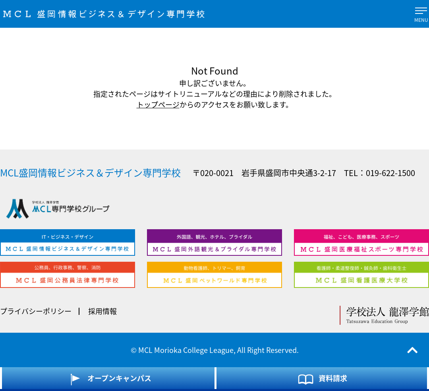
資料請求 (322, 379)
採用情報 (102, 311)
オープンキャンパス (108, 379)
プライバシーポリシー (36, 311)
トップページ (158, 104)
